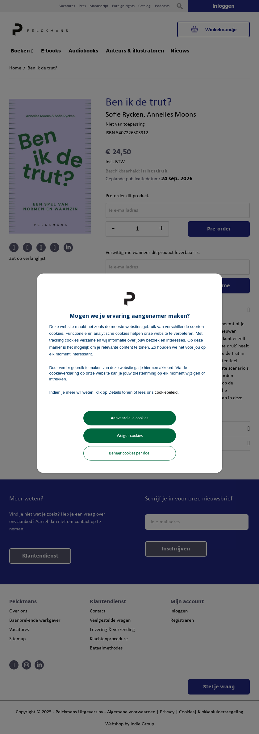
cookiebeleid (166, 392)
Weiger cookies (130, 435)
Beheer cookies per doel (129, 453)
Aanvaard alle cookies (129, 418)
